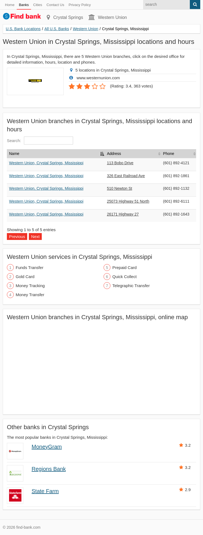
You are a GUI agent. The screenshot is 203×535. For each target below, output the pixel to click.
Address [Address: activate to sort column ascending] (114, 153)
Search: (40, 141)
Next (35, 236)
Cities (37, 5)
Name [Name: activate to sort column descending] (14, 153)
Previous (17, 236)
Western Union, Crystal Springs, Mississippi (46, 163)
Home (10, 5)
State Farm (45, 491)
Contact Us (55, 5)
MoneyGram (47, 447)
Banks (24, 5)
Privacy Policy (80, 5)
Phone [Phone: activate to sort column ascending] (168, 153)
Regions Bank (49, 469)
